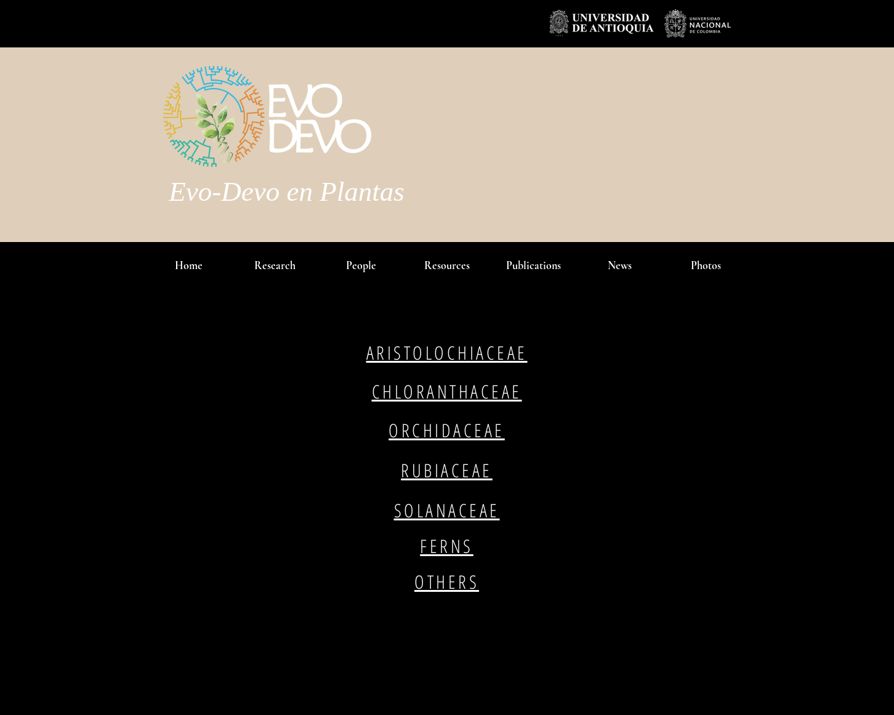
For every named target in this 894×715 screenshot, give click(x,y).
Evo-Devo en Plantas (286, 191)
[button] (361, 265)
